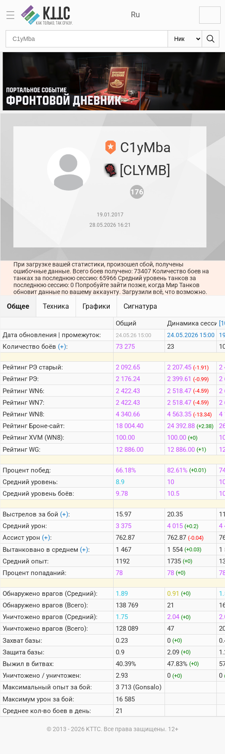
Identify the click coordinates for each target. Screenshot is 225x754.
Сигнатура (140, 306)
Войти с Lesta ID (210, 15)
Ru (135, 14)
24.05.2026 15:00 (191, 335)
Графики (96, 306)
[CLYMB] (145, 170)
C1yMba (145, 147)
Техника (56, 306)
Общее (18, 306)
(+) (62, 346)
